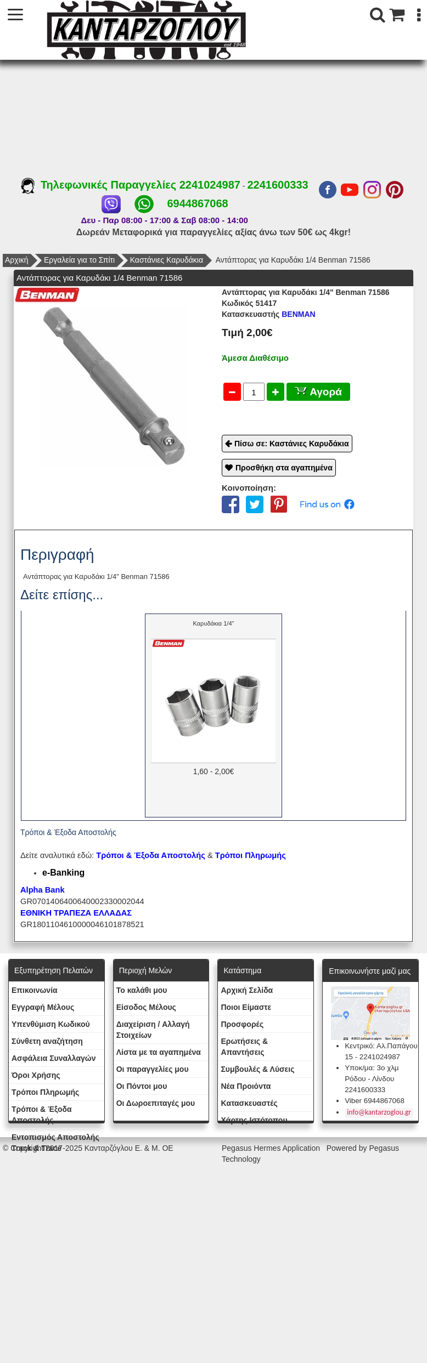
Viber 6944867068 (374, 1101)
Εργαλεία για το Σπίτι (79, 259)
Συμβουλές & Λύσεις (257, 1069)
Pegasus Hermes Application (272, 1148)
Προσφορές (242, 1024)
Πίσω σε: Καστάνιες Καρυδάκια (291, 443)
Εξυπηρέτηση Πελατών (53, 970)
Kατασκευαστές (249, 1103)
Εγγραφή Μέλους (43, 1007)
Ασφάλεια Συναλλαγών (53, 1058)
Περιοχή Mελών (145, 970)
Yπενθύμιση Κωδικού (51, 1024)
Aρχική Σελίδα (247, 990)
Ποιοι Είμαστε (246, 1007)
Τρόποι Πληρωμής (250, 855)
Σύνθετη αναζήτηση (47, 1041)
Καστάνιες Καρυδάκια (166, 259)
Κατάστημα (242, 970)
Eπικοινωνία (35, 990)
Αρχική (17, 259)
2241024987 (209, 185)
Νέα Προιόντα (246, 1086)
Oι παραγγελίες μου (152, 1069)
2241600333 (277, 185)
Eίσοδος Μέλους (146, 1007)
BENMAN (269, 314)
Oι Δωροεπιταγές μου (155, 1103)
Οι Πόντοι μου (141, 1086)
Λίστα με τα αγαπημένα (158, 1052)
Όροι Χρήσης (36, 1075)
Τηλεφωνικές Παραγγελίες (100, 185)
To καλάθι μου (141, 990)
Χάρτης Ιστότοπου (254, 1120)
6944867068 (197, 203)
